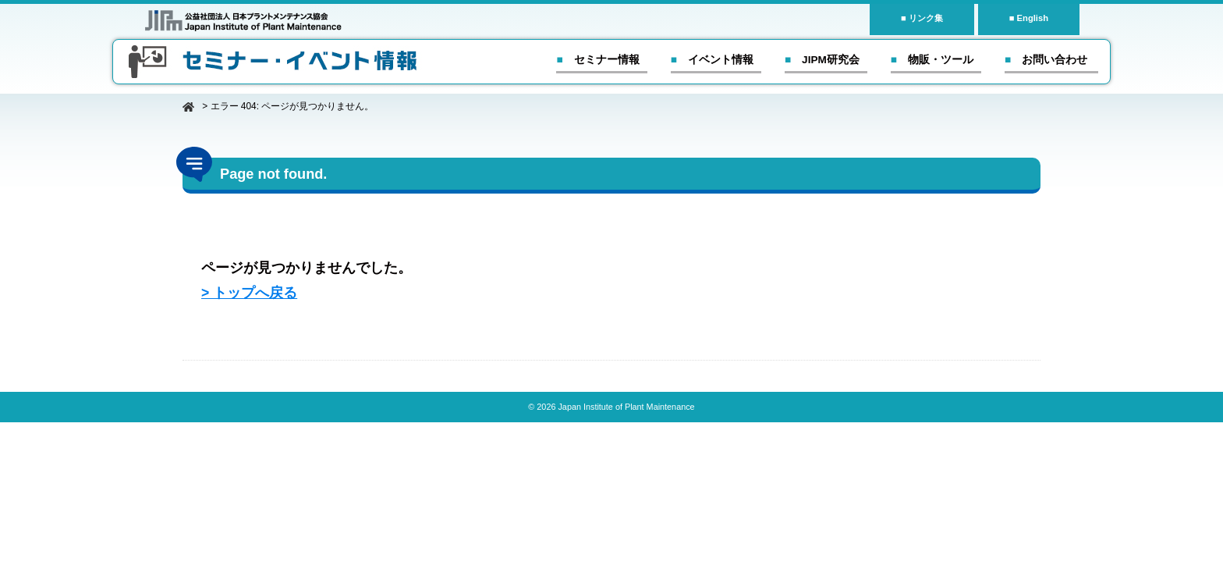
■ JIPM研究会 (822, 60)
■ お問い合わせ (1046, 60)
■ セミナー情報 (597, 60)
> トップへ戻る (249, 293)
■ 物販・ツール (932, 60)
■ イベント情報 (712, 60)
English (1032, 18)
